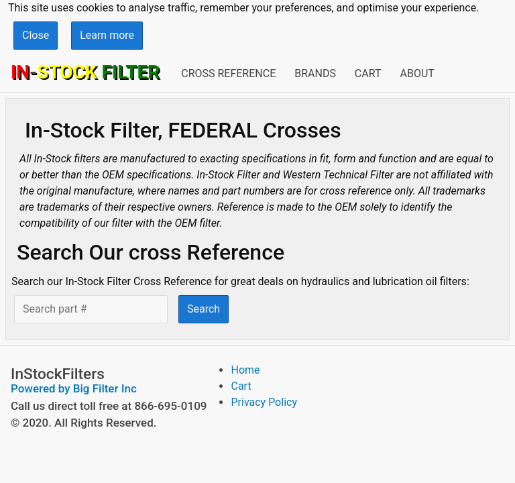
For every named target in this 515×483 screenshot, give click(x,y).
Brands (315, 73)
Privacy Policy (264, 402)
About (417, 73)
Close (35, 35)
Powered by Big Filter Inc (74, 388)
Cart (368, 73)
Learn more (107, 35)
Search (203, 309)
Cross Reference (228, 73)
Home (245, 370)
